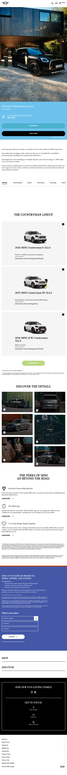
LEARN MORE (8, 498)
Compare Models (33, 363)
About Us (4, 739)
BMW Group (5, 748)
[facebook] (32, 692)
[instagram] (35, 692)
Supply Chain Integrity (8, 763)
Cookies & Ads (6, 754)
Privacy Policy (6, 757)
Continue (13, 637)
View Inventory (33, 125)
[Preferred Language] (20, 618)
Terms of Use (5, 760)
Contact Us (5, 745)
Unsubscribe (5, 751)
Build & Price (34, 133)
